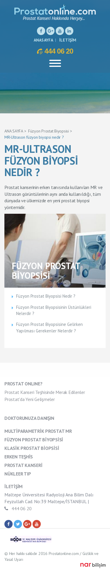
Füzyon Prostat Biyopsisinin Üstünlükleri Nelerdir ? (53, 310)
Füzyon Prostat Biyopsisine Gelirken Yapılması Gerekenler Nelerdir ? (49, 327)
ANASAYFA (43, 40)
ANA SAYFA (13, 131)
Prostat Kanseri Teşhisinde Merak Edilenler (44, 392)
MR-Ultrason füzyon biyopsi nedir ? (34, 137)
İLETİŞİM (68, 40)
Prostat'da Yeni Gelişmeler (29, 399)
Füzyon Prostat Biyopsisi (48, 131)
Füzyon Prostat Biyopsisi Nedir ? (45, 296)
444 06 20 (55, 51)
